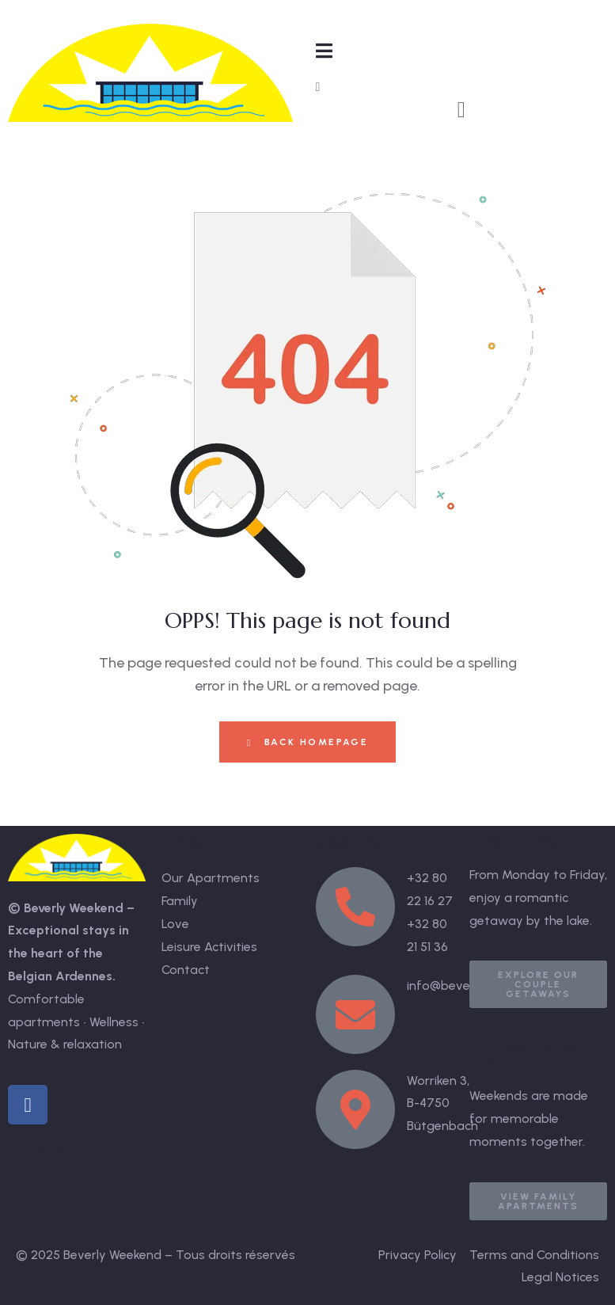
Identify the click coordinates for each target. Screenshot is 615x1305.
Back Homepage (307, 742)
